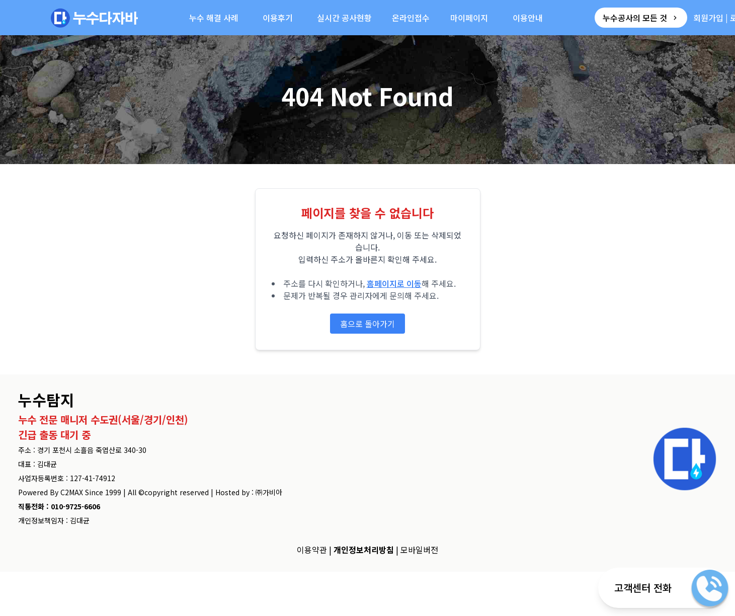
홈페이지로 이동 (394, 283)
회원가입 (708, 18)
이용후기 (278, 18)
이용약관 (312, 550)
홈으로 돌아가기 (367, 324)
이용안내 (528, 18)
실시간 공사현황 (344, 18)
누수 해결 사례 (213, 18)
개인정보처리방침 (364, 550)
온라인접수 (411, 18)
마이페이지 (469, 18)
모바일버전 (419, 550)
